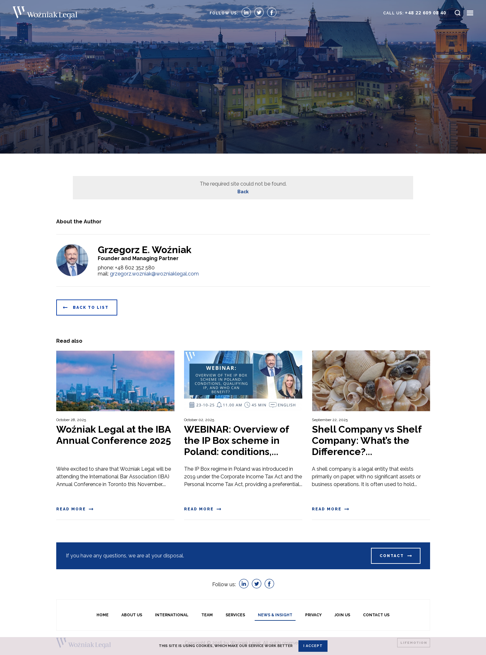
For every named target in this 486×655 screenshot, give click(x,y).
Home (102, 615)
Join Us (342, 615)
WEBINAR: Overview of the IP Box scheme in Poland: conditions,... (236, 440)
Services (235, 615)
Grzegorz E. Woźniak (144, 249)
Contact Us (376, 615)
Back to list (91, 307)
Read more (71, 509)
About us (131, 615)
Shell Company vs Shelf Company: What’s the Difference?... (366, 440)
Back (243, 191)
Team (207, 615)
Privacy (313, 615)
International (172, 615)
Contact (392, 556)
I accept (313, 646)
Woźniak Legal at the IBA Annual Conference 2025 (113, 435)
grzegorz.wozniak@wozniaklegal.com (154, 274)
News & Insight (275, 615)
